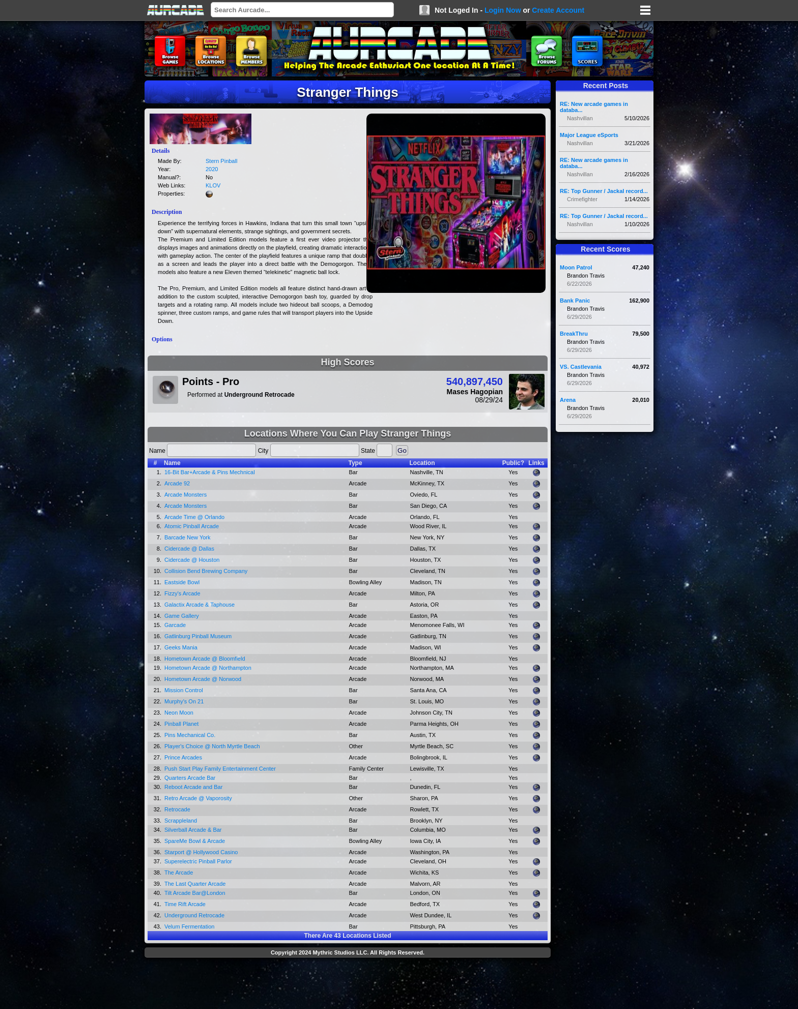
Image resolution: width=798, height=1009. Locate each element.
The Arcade (178, 872)
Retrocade (177, 809)
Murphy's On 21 (184, 701)
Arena (568, 400)
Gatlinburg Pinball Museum (198, 636)
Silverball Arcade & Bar (193, 830)
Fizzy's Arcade (182, 593)
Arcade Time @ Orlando (194, 517)
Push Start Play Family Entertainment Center (220, 769)
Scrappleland (180, 820)
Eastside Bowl (182, 582)
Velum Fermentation (189, 926)
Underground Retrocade (194, 915)
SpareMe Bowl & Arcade (194, 841)
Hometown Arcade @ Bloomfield (204, 659)
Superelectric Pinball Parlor (198, 861)
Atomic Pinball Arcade (191, 526)
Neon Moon (178, 713)
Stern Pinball (221, 161)
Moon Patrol (576, 267)
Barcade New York (187, 537)
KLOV (213, 185)
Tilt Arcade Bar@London (194, 893)
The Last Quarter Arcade (194, 884)
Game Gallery (181, 616)
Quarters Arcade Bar (189, 778)
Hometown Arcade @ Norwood (202, 679)
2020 (212, 169)
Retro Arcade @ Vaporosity (198, 798)
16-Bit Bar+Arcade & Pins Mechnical (209, 472)
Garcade (175, 625)
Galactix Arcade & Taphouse (199, 605)
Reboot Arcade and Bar (193, 787)
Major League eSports (589, 135)
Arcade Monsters (185, 495)
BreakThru (574, 334)
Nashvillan (580, 118)
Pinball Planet (181, 724)
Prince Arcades (183, 757)
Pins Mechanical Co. (189, 735)
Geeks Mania (180, 647)
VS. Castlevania (581, 367)
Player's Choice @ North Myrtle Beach (212, 746)
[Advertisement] (347, 984)
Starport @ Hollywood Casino (201, 852)
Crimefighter (582, 199)
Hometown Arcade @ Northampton (207, 668)
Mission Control (183, 690)
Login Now (502, 10)
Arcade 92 (177, 483)
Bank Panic (575, 300)
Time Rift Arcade (185, 904)
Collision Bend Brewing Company (205, 571)
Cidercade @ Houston (191, 560)
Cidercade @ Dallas (189, 549)
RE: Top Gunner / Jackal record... (604, 191)
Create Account (558, 10)
